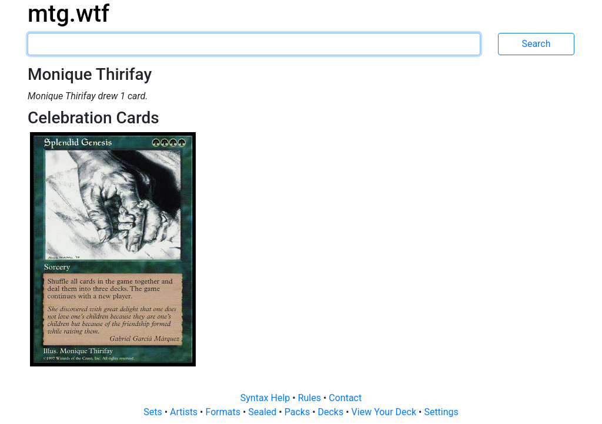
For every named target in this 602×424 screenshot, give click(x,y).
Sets (153, 412)
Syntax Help (266, 397)
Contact (345, 397)
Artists (185, 412)
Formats (223, 412)
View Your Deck (385, 412)
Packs (298, 412)
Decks (332, 412)
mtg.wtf (68, 14)
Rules (310, 397)
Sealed (263, 412)
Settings (441, 412)
